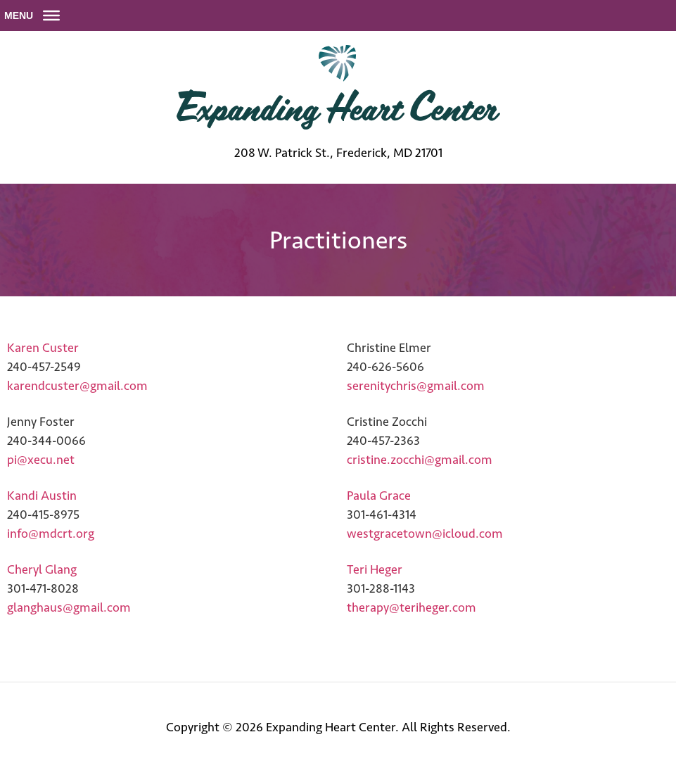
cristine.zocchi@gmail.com (419, 459)
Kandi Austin (42, 495)
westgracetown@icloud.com (425, 533)
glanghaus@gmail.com (69, 607)
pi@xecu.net (41, 459)
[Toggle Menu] (51, 15)
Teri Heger (374, 569)
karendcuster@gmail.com (77, 385)
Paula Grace (379, 495)
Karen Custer (43, 347)
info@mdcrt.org (50, 533)
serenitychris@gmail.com (416, 385)
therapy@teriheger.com (411, 607)
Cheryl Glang (42, 569)
